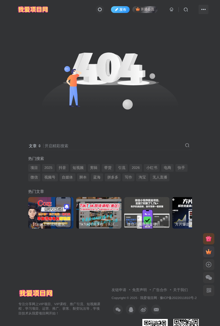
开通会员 (145, 9)
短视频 (78, 168)
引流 (121, 168)
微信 (34, 177)
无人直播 (160, 177)
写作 (128, 177)
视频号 (49, 177)
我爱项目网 (148, 298)
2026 (136, 168)
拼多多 (112, 177)
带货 (108, 168)
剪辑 (93, 168)
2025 (48, 168)
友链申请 (119, 290)
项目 (34, 168)
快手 (181, 168)
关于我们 (180, 290)
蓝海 (97, 177)
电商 (167, 168)
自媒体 (67, 177)
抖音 (62, 168)
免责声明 (139, 290)
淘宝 (142, 177)
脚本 (83, 177)
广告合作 (160, 290)
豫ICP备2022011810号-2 (178, 298)
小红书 (151, 168)
